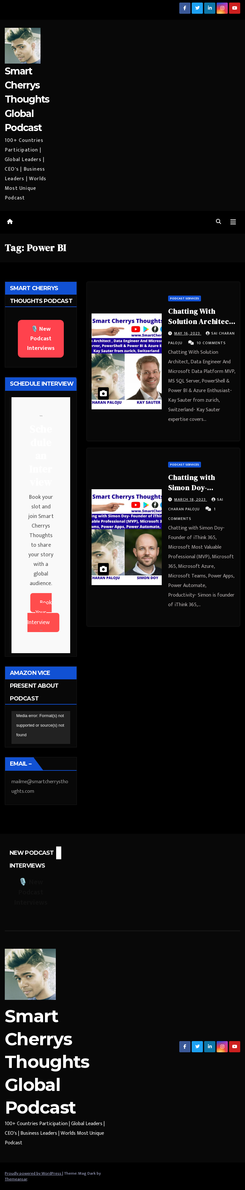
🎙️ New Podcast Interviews (41, 338)
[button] (218, 222)
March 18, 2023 (190, 499)
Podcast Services (184, 298)
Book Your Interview (39, 612)
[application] (40, 727)
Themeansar (16, 1179)
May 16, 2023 (187, 333)
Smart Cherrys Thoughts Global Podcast (27, 99)
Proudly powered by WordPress (33, 1173)
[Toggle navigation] (233, 222)
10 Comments (211, 343)
